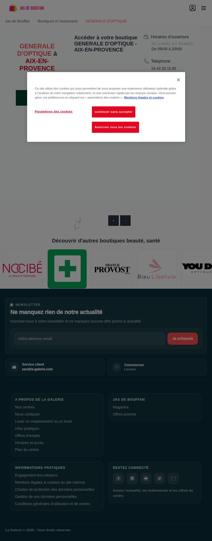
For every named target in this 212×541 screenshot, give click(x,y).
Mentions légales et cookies (144, 97)
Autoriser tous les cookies (115, 127)
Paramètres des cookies (54, 111)
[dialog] (106, 107)
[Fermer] (178, 79)
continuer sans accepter (114, 111)
